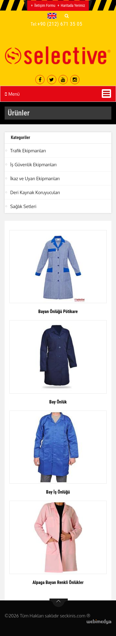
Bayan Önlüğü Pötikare (58, 311)
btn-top (58, 603)
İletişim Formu (44, 5)
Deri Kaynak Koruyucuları (35, 192)
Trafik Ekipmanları (28, 150)
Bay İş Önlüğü (58, 492)
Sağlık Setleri (23, 206)
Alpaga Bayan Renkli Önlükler (58, 582)
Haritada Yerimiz (73, 5)
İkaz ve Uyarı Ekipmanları (35, 178)
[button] (53, 16)
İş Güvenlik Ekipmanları (33, 164)
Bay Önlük (58, 401)
